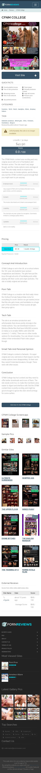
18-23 (10, 109)
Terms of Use (6, 645)
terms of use (34, 765)
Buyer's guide (6, 632)
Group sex (6, 734)
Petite (21, 737)
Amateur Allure (16, 675)
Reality (12, 667)
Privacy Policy (7, 648)
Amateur (32, 109)
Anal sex (25, 734)
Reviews (11, 10)
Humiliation (5, 123)
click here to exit (19, 767)
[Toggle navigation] (35, 5)
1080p (15, 731)
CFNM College (20, 10)
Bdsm (27, 109)
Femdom (4, 109)
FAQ (3, 635)
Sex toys (16, 734)
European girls (26, 731)
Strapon (12, 123)
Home (4, 10)
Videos (4, 111)
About (4, 638)
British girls (18, 121)
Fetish (15, 109)
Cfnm (24, 121)
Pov (34, 734)
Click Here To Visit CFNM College (20, 405)
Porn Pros (13, 662)
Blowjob (12, 679)
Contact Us (6, 642)
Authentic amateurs (8, 121)
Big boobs (6, 731)
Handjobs (21, 109)
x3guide (6, 600)
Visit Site (26, 75)
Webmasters (6, 652)
